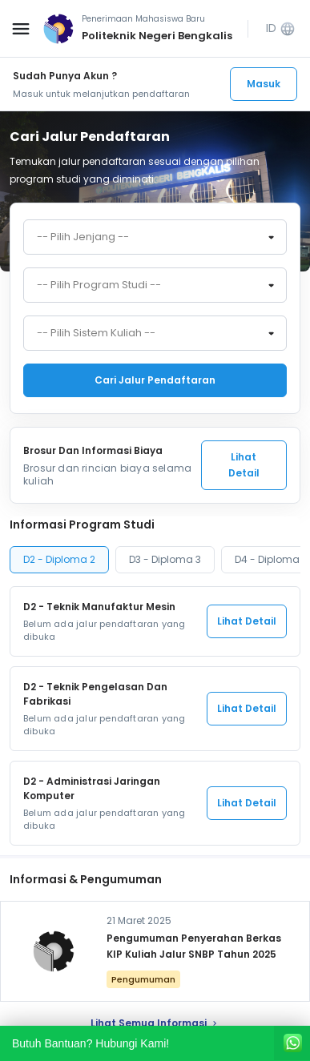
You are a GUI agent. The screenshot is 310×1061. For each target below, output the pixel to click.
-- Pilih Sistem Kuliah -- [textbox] (96, 333)
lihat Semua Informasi (155, 1023)
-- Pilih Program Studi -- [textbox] (99, 285)
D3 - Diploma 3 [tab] (165, 559)
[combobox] (155, 237)
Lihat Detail (244, 465)
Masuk (263, 83)
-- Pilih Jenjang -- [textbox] (83, 237)
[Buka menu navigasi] (21, 29)
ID (281, 28)
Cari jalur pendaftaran (155, 380)
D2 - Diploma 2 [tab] (59, 559)
